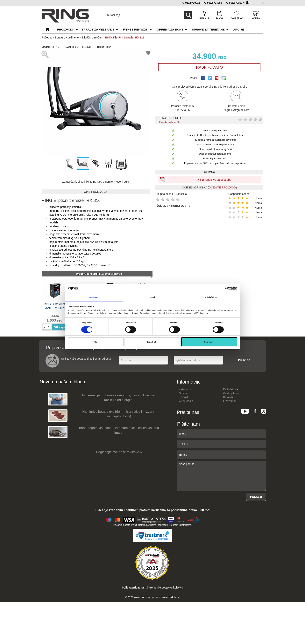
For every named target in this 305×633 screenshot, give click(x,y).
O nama (183, 393)
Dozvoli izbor (152, 342)
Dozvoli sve (209, 342)
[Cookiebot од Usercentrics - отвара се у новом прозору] (220, 288)
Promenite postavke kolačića (165, 587)
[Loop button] (188, 15)
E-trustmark (230, 401)
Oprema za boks (170, 29)
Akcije (238, 29)
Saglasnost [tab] (94, 297)
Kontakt (183, 397)
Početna (47, 37)
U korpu (59, 327)
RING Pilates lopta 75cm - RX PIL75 (55, 306)
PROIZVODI (65, 29)
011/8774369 (213, 2)
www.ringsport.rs (144, 597)
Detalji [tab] (152, 297)
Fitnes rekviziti (135, 29)
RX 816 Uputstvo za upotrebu (213, 179)
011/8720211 (191, 2)
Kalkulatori (230, 389)
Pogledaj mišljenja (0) (169, 122)
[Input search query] (141, 15)
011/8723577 (235, 2)
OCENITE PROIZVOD (222, 187)
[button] (45, 103)
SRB (262, 2)
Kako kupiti (185, 389)
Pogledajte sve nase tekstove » (119, 452)
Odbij (95, 342)
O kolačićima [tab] (211, 297)
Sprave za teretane (208, 29)
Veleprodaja (186, 401)
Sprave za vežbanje (98, 29)
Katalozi (228, 397)
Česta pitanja (231, 393)
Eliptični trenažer (92, 37)
